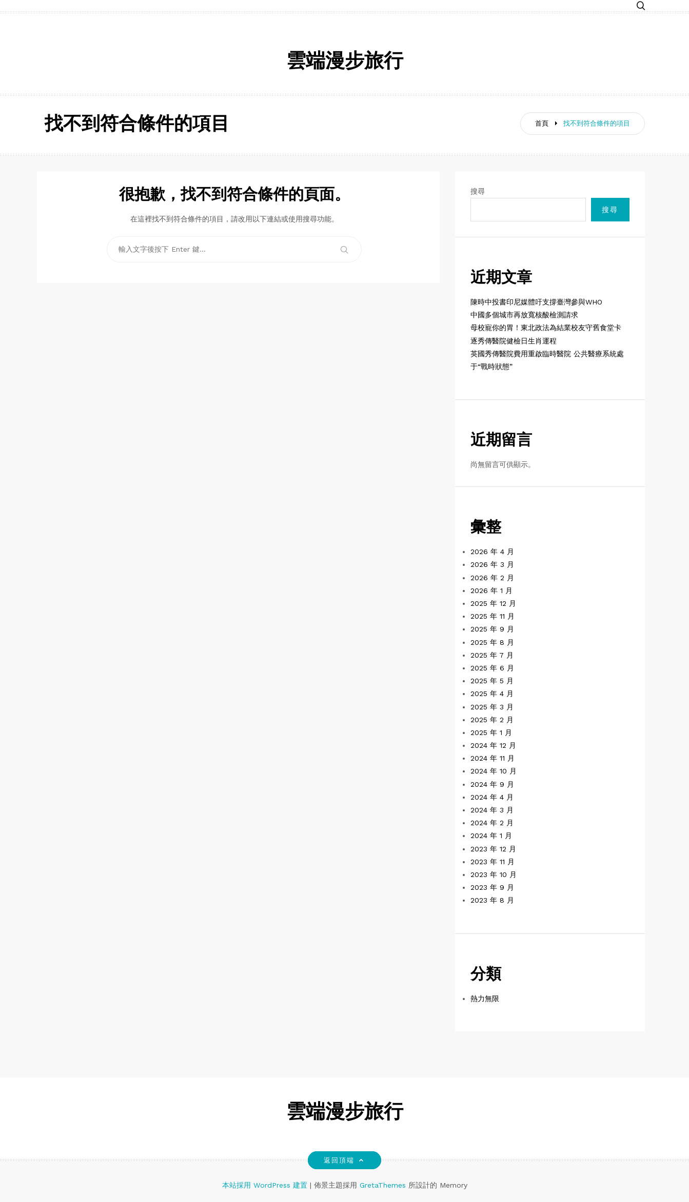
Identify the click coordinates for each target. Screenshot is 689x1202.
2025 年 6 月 (492, 668)
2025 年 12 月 (493, 603)
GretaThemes (383, 1185)
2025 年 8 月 (492, 642)
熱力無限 (484, 998)
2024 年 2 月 (492, 823)
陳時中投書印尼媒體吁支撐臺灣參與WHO (536, 302)
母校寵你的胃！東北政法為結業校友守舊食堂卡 (545, 327)
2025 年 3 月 (492, 707)
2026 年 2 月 (492, 578)
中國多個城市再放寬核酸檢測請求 (524, 315)
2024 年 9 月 (492, 784)
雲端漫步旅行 (344, 62)
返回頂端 (344, 1160)
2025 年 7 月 (492, 655)
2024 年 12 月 (493, 745)
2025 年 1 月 (491, 732)
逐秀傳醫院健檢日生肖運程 (513, 341)
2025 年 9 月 (492, 629)
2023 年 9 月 (492, 887)
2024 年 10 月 (493, 771)
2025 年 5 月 (492, 681)
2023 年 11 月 (492, 862)
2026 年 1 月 (491, 590)
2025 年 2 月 (492, 720)
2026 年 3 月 (492, 564)
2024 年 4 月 (492, 797)
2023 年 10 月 (493, 874)
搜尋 (477, 191)
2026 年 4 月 (492, 551)
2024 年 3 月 (492, 810)
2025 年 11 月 (492, 616)
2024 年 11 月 (492, 758)
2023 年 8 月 (492, 900)
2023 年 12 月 (493, 849)
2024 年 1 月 (491, 835)
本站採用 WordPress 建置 (266, 1185)
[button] (641, 6)
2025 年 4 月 (492, 693)
